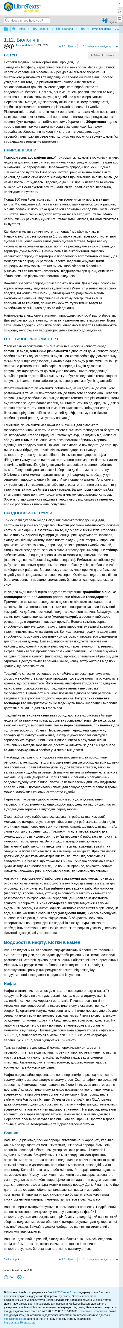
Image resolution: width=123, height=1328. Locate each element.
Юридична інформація (93, 1311)
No (24, 1277)
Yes (11, 1277)
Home (19, 28)
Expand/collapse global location (117, 28)
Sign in (112, 22)
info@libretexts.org (15, 1318)
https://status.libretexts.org (20, 1322)
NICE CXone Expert (65, 1292)
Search (7, 21)
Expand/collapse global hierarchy (8, 29)
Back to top (10, 1259)
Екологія (65, 28)
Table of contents (103, 55)
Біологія (41, 28)
